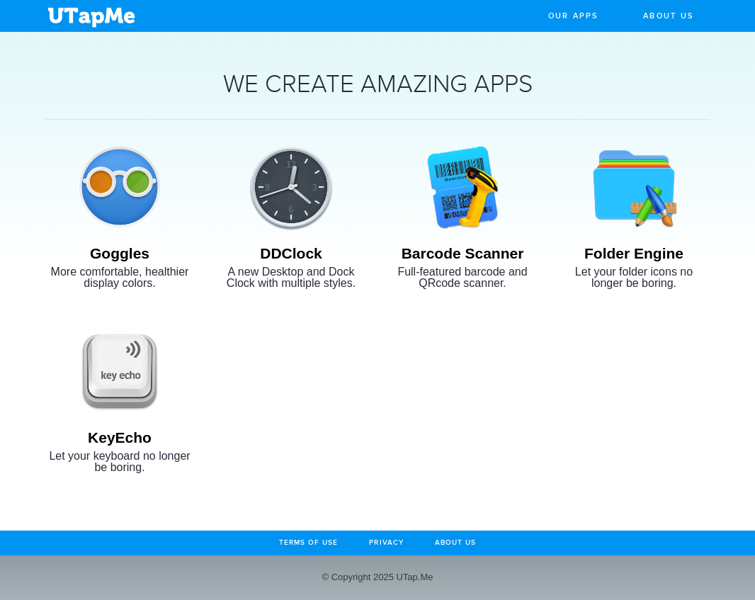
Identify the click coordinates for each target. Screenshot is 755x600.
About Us (668, 16)
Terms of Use (308, 542)
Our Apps (573, 16)
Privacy (386, 542)
